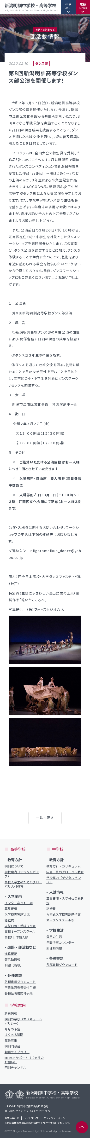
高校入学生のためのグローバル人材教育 (23, 884)
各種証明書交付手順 (19, 993)
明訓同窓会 (12, 1046)
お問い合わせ (12, 1118)
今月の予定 (12, 1029)
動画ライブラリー (17, 1052)
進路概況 (11, 954)
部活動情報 (12, 959)
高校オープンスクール (20, 931)
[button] (68, 7)
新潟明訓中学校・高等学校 (31, 7)
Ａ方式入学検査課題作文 (63, 914)
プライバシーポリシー (55, 1118)
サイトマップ (31, 1118)
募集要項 (11, 909)
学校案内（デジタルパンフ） (22, 874)
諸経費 (9, 920)
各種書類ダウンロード (20, 982)
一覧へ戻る (45, 817)
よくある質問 (14, 1035)
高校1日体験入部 (16, 937)
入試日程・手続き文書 (20, 926)
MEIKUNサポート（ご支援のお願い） (24, 1060)
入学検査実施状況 (17, 914)
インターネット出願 (19, 903)
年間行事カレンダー (60, 942)
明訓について (14, 866)
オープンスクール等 (60, 920)
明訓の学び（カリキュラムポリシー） (23, 1021)
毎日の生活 (54, 937)
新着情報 (11, 1013)
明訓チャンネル (15, 1067)
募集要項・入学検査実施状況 (65, 900)
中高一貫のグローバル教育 (65, 872)
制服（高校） (14, 965)
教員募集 (11, 1040)
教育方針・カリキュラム (63, 866)
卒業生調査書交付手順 (20, 987)
